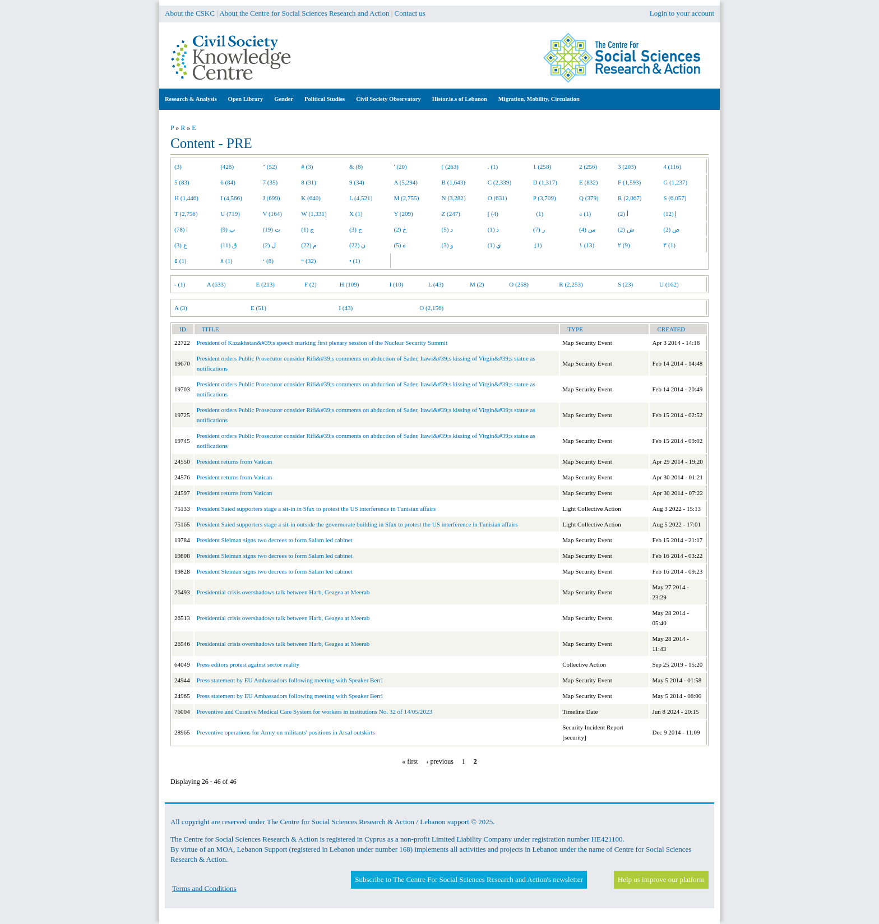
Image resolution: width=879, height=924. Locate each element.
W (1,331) (313, 213)
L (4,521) (360, 198)
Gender (283, 99)
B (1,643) (453, 182)
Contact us (410, 13)
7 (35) (270, 182)
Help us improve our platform (661, 879)
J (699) (271, 198)
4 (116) (672, 166)
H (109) (349, 284)
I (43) (346, 307)
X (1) (356, 213)
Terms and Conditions (204, 888)
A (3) (180, 307)
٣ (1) (669, 245)
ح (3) (355, 229)
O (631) (497, 198)
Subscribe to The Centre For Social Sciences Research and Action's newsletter (468, 879)
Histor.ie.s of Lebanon (459, 99)
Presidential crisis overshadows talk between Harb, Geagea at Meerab (283, 592)
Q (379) (589, 198)
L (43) (436, 284)
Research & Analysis (191, 99)
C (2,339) (499, 182)
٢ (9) (624, 245)
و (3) (448, 245)
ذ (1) (493, 229)
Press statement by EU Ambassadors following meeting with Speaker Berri (290, 680)
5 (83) (181, 182)
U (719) (230, 213)
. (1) (493, 166)
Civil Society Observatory (388, 99)
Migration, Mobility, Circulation (539, 99)
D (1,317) (545, 182)
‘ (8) (268, 260)
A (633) (216, 284)
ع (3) (180, 245)
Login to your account (682, 13)
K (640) (311, 198)
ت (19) (271, 229)
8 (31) (308, 182)
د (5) (448, 229)
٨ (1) (226, 260)
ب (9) (227, 229)
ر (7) (539, 229)
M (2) (477, 284)
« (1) (585, 213)
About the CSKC (190, 13)
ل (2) (269, 245)
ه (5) (400, 245)
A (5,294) (406, 182)
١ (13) (586, 245)
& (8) (356, 166)
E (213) (265, 284)
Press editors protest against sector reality (248, 664)
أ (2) (623, 213)
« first (410, 761)
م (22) (309, 245)
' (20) (400, 166)
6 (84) (227, 182)
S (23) (625, 284)
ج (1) (307, 229)
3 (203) (627, 166)
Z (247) (451, 213)
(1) (538, 213)
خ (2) (400, 229)
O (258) (519, 284)
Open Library (245, 99)
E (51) (258, 307)
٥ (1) (180, 260)
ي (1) (495, 245)
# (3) (307, 166)
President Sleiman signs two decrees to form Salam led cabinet (275, 540)
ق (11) (228, 245)
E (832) (588, 182)
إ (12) (670, 213)
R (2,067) (629, 198)
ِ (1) (537, 245)
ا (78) (181, 229)
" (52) (270, 166)
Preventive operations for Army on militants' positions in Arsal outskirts (286, 732)
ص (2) (671, 229)
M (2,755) (406, 198)
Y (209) (403, 213)
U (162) (669, 284)
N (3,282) (454, 198)
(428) (227, 166)
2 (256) (588, 166)
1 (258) (542, 166)
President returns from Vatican (234, 461)
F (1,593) (629, 182)
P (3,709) (544, 198)
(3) (178, 166)
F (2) (310, 284)
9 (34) (356, 182)
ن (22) (357, 245)
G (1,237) (675, 182)
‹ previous (440, 761)
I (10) (397, 284)
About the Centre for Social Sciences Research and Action (304, 13)
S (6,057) (674, 198)
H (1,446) (186, 198)
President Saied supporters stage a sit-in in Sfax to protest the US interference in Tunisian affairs (316, 508)
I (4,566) (231, 198)
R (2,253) (570, 284)
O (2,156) (431, 307)
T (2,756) (186, 213)
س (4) (587, 229)
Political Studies (324, 99)
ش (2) (626, 229)
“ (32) (308, 260)
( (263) (450, 166)
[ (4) (493, 213)
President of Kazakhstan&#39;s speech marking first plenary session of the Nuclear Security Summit (322, 342)
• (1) (354, 260)
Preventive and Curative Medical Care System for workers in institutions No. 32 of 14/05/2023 (314, 711)
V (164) (273, 213)
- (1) (179, 284)
